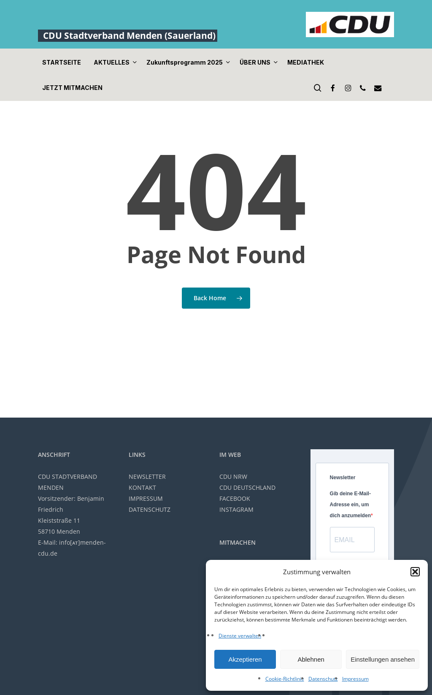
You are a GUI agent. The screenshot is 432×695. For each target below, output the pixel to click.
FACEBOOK (234, 498)
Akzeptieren (245, 659)
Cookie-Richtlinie (284, 678)
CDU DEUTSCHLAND (247, 487)
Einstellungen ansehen (383, 659)
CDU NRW (233, 476)
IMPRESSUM (146, 498)
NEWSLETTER (147, 476)
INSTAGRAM (236, 509)
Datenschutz (323, 678)
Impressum (355, 678)
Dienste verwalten (240, 635)
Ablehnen (310, 659)
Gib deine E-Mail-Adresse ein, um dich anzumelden (350, 505)
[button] (415, 571)
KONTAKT (142, 487)
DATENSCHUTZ (149, 509)
